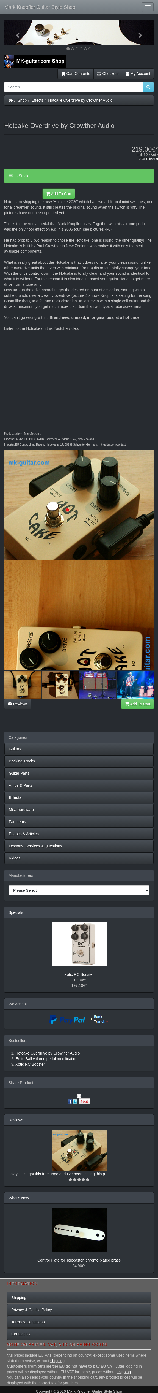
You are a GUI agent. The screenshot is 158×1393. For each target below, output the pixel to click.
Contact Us (20, 1334)
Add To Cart (58, 194)
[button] (15, 32)
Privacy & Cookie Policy (31, 1310)
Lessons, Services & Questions (35, 846)
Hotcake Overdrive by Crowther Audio (80, 100)
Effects (37, 100)
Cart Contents (75, 73)
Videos (15, 858)
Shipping (18, 1297)
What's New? (20, 1198)
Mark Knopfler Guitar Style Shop (39, 7)
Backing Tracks (22, 761)
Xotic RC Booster (79, 974)
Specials (16, 912)
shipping (152, 158)
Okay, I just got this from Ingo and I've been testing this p (57, 1174)
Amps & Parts (20, 785)
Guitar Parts (19, 773)
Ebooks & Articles (24, 834)
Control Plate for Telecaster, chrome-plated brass (79, 1260)
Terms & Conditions (28, 1322)
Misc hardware (21, 809)
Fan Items (17, 822)
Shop (22, 100)
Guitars (15, 749)
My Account (138, 73)
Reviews (18, 704)
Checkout (108, 73)
